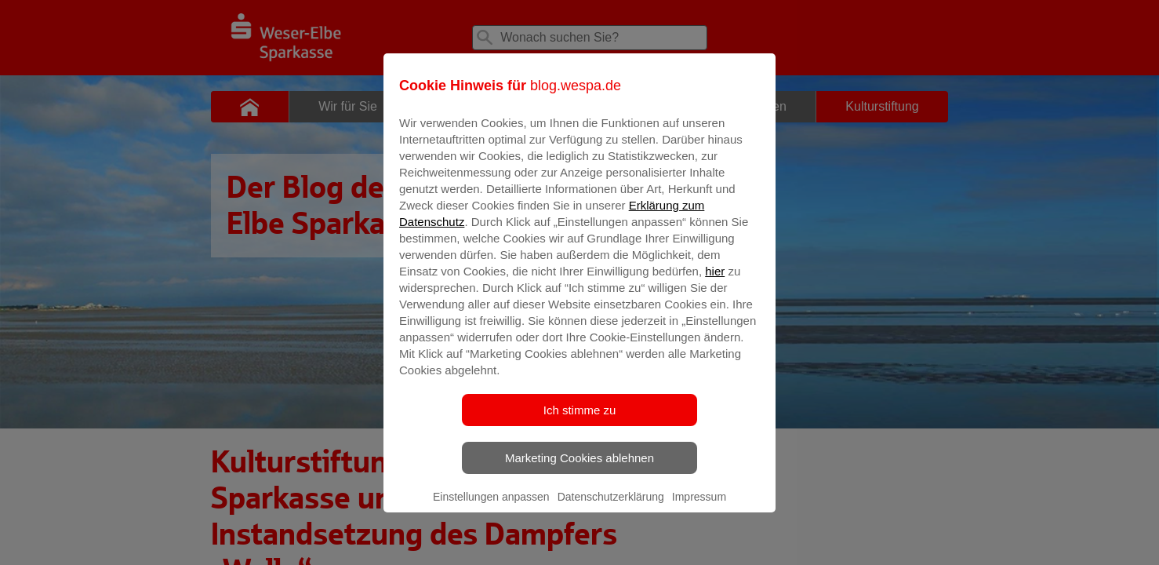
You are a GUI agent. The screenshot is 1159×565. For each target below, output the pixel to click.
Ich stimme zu (579, 421)
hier (715, 282)
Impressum (699, 507)
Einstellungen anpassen (491, 507)
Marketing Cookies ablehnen (579, 469)
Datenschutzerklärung (611, 507)
